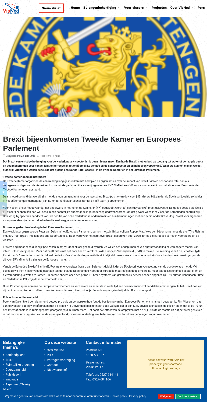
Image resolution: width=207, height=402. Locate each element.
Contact (52, 365)
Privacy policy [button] (137, 396)
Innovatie (11, 379)
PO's (50, 355)
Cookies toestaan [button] (187, 396)
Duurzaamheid (15, 369)
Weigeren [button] (166, 396)
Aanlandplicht (15, 355)
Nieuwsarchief (57, 370)
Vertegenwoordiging (61, 360)
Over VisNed (55, 350)
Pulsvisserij (13, 374)
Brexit (9, 360)
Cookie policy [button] (118, 396)
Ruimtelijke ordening (19, 364)
